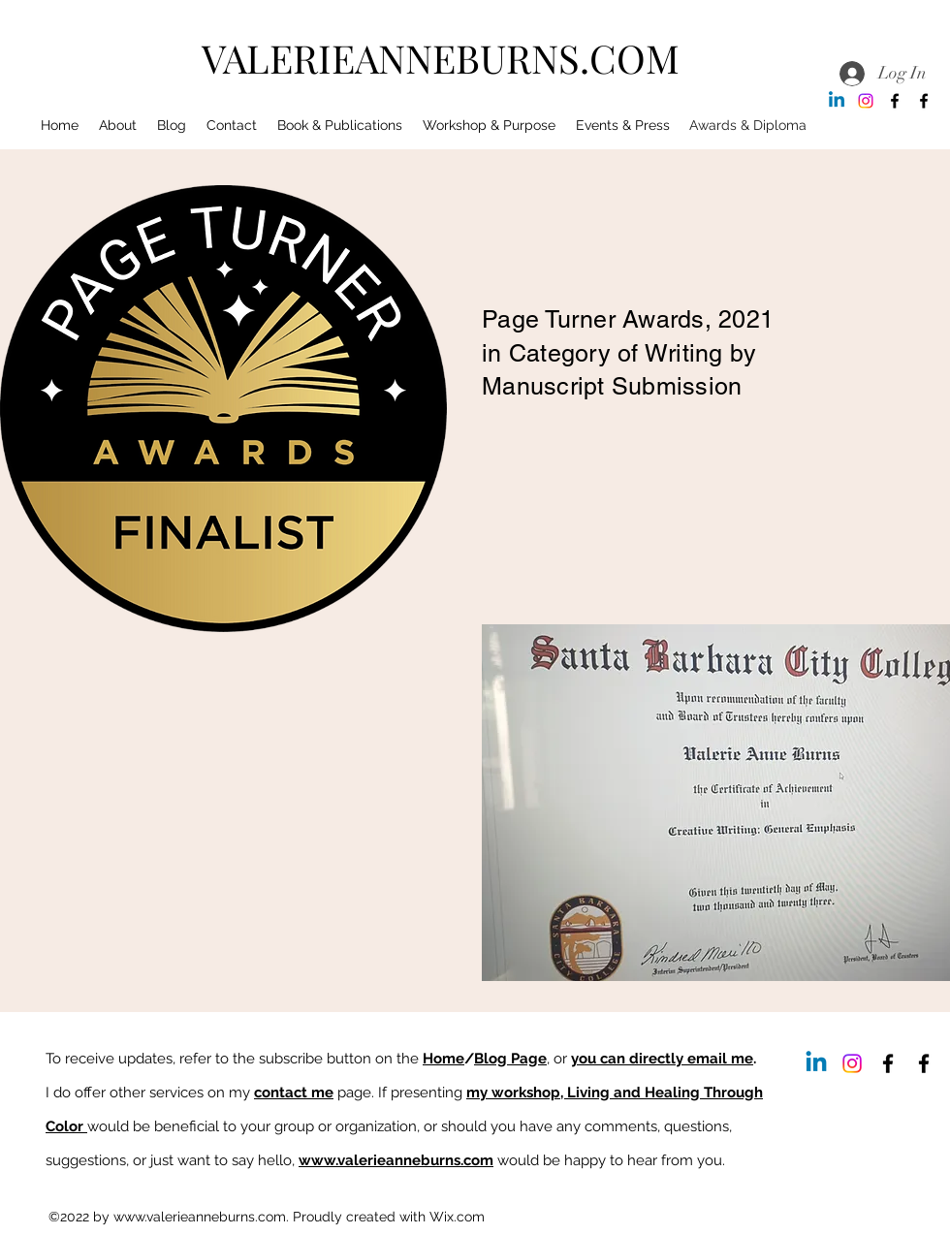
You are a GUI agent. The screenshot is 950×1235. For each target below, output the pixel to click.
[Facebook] (894, 101)
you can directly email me (662, 1058)
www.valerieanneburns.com (396, 1160)
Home (443, 1058)
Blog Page (510, 1058)
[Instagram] (865, 101)
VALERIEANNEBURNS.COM (441, 57)
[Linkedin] (836, 101)
